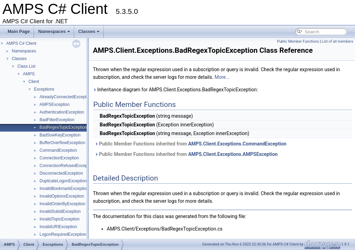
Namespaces (54, 31)
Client (33, 81)
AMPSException (55, 104)
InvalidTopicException (59, 219)
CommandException (58, 150)
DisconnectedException (61, 173)
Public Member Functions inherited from (190, 144)
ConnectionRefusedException (67, 165)
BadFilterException (57, 119)
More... (222, 77)
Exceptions (44, 89)
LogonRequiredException (63, 234)
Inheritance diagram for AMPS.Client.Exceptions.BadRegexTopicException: (175, 89)
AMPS (29, 74)
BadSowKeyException (60, 135)
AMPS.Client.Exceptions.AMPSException (233, 154)
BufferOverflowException (62, 142)
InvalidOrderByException (62, 203)
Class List (26, 66)
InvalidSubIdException (60, 211)
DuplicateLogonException (63, 180)
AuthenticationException (62, 112)
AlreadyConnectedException (66, 96)
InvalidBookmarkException (64, 188)
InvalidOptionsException (62, 196)
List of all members (337, 41)
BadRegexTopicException (63, 127)
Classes (88, 31)
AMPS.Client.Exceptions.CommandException (237, 144)
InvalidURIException (58, 226)
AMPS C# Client (21, 43)
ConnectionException (59, 158)
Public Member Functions (298, 41)
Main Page (19, 31)
